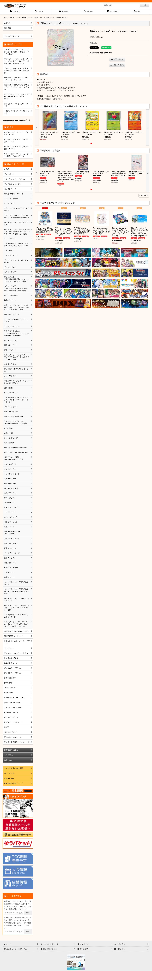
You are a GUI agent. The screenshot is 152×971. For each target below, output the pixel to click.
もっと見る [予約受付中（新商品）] (143, 195)
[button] (137, 11)
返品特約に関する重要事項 (101, 53)
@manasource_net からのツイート (16, 120)
